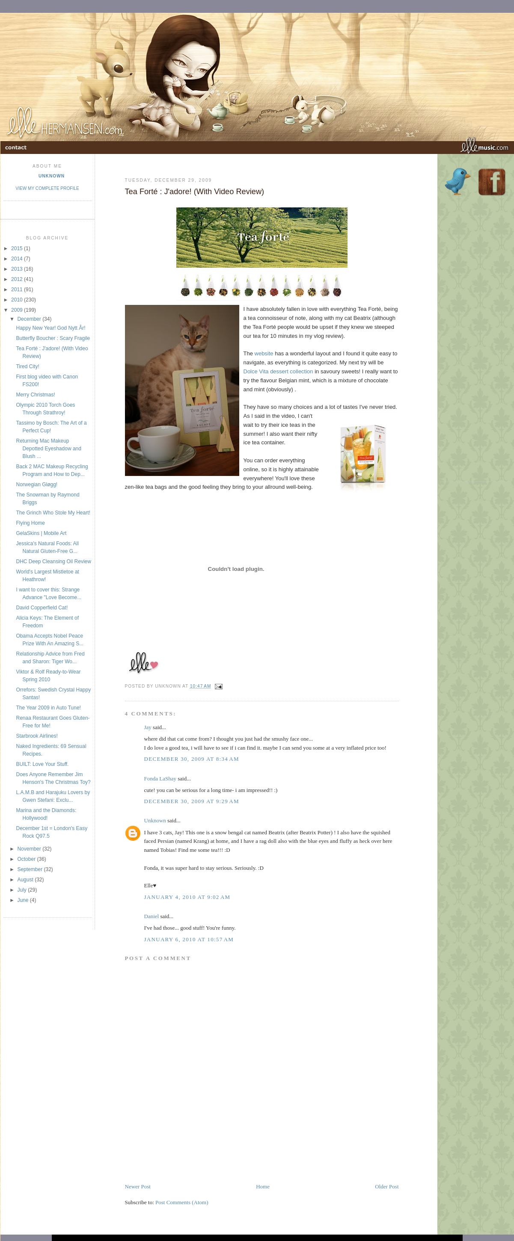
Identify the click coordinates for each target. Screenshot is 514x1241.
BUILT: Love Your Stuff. (42, 764)
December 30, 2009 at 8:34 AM (191, 759)
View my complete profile (47, 188)
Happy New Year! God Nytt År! (50, 328)
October (27, 859)
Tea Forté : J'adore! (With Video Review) (194, 191)
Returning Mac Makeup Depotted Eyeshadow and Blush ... (48, 448)
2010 (17, 300)
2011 (17, 290)
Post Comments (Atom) (181, 1202)
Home (263, 1186)
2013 (17, 269)
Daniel (151, 916)
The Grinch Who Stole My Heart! (53, 513)
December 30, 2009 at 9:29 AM (191, 801)
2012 (17, 279)
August (26, 880)
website (264, 353)
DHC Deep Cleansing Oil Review (53, 561)
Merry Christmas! (35, 395)
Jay (148, 727)
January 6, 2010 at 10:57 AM (189, 939)
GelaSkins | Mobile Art (41, 533)
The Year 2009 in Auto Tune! (48, 708)
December (29, 319)
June (23, 900)
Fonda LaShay (160, 778)
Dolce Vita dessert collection (278, 371)
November (29, 849)
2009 (17, 310)
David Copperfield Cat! (42, 608)
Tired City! (27, 366)
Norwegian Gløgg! (36, 485)
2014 (17, 259)
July (22, 890)
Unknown (52, 176)
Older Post (386, 1186)
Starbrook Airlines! (36, 736)
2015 (17, 248)
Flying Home (30, 523)
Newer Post (138, 1186)
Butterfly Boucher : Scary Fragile (53, 338)
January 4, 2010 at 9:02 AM (187, 897)
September (30, 869)
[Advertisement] (225, 1163)
